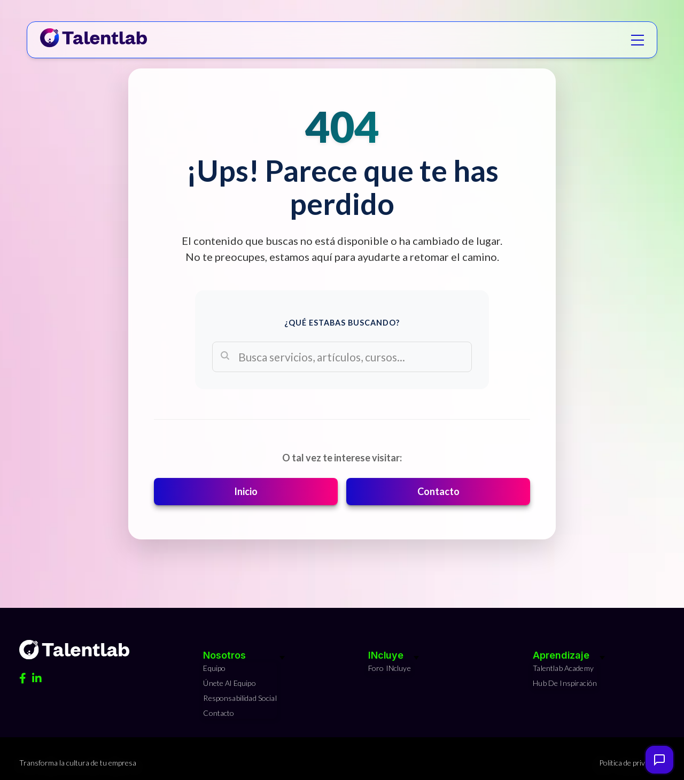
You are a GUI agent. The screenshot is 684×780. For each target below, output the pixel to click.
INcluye (385, 655)
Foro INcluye (389, 668)
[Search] (342, 357)
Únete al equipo (229, 683)
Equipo (214, 668)
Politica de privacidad (632, 762)
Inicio (246, 491)
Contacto (438, 491)
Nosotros (224, 655)
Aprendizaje (561, 655)
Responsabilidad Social (239, 697)
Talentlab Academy (563, 668)
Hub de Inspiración (565, 683)
